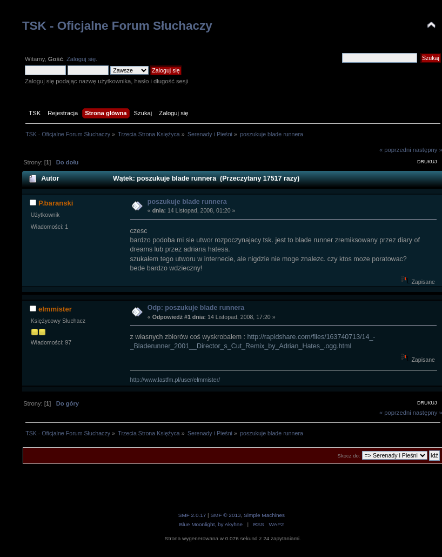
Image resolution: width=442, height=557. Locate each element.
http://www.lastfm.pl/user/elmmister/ (175, 379)
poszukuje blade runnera (187, 201)
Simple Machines (264, 515)
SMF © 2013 (225, 515)
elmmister (55, 309)
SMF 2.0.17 (192, 515)
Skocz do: (349, 456)
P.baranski (55, 203)
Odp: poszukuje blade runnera (196, 307)
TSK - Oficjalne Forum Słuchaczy (117, 25)
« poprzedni (395, 150)
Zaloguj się (81, 59)
